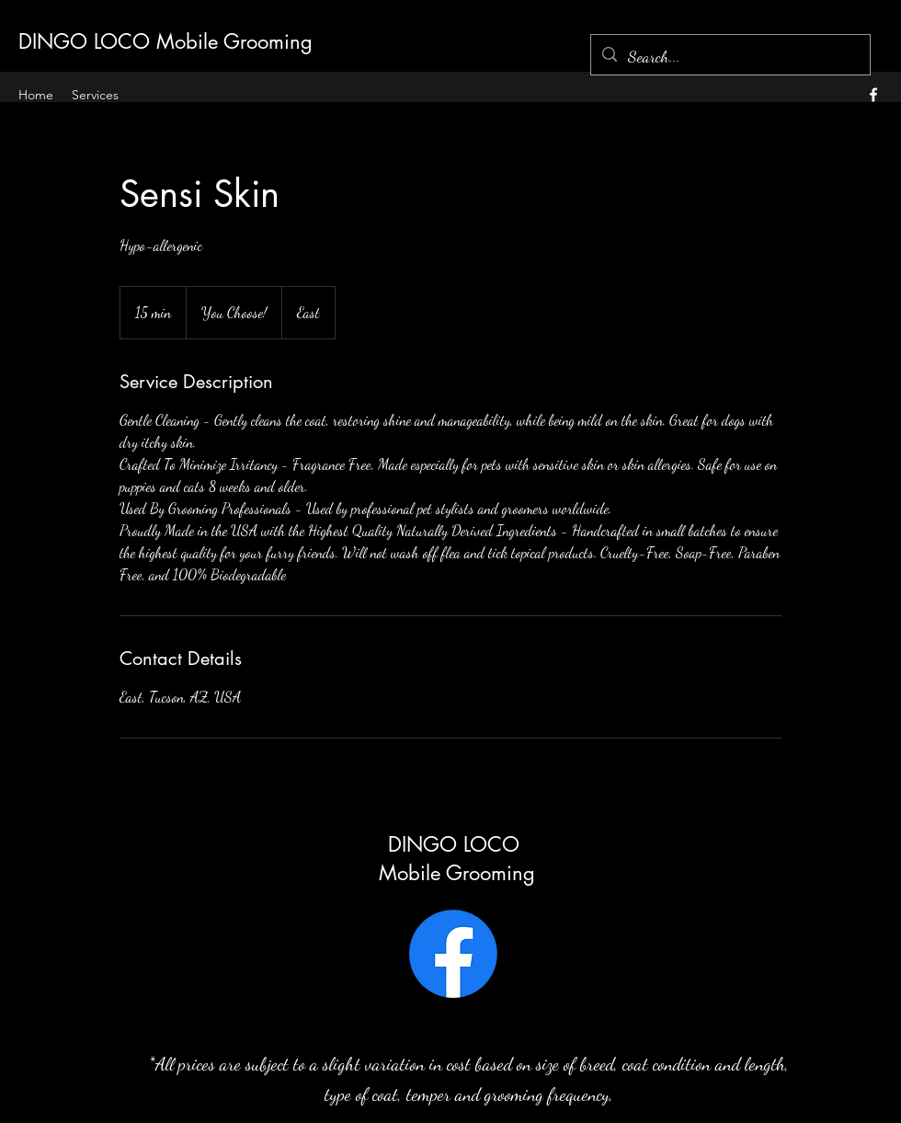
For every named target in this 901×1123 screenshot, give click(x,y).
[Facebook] (453, 954)
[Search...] (729, 57)
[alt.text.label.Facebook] (873, 95)
